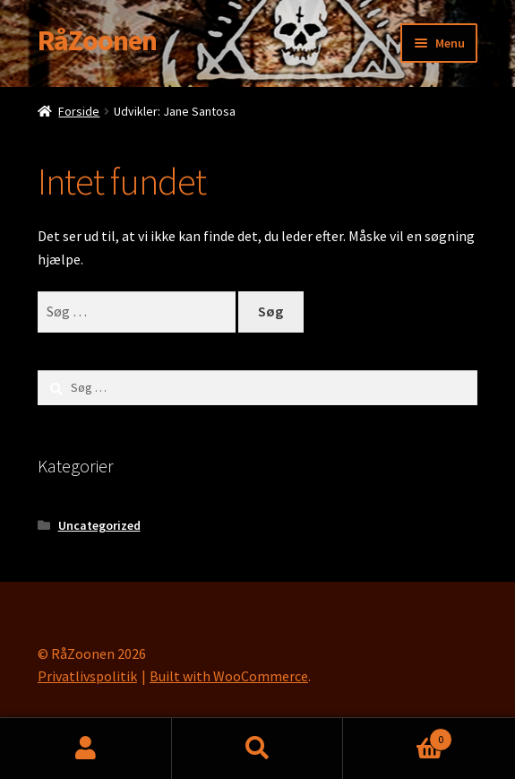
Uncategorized (99, 525)
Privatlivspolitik (87, 676)
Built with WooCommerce (229, 676)
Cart (397, 735)
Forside (78, 111)
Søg (258, 748)
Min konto (86, 748)
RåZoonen (97, 40)
